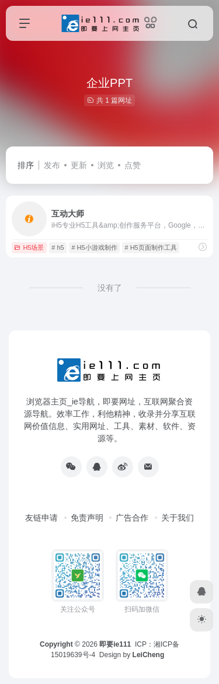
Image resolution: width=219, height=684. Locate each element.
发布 (52, 165)
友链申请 (41, 517)
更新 (79, 165)
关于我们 (177, 517)
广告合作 (132, 517)
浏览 (106, 165)
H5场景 (29, 247)
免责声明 (87, 517)
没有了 (110, 287)
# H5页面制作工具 (150, 247)
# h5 (57, 247)
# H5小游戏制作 (94, 247)
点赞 (132, 165)
